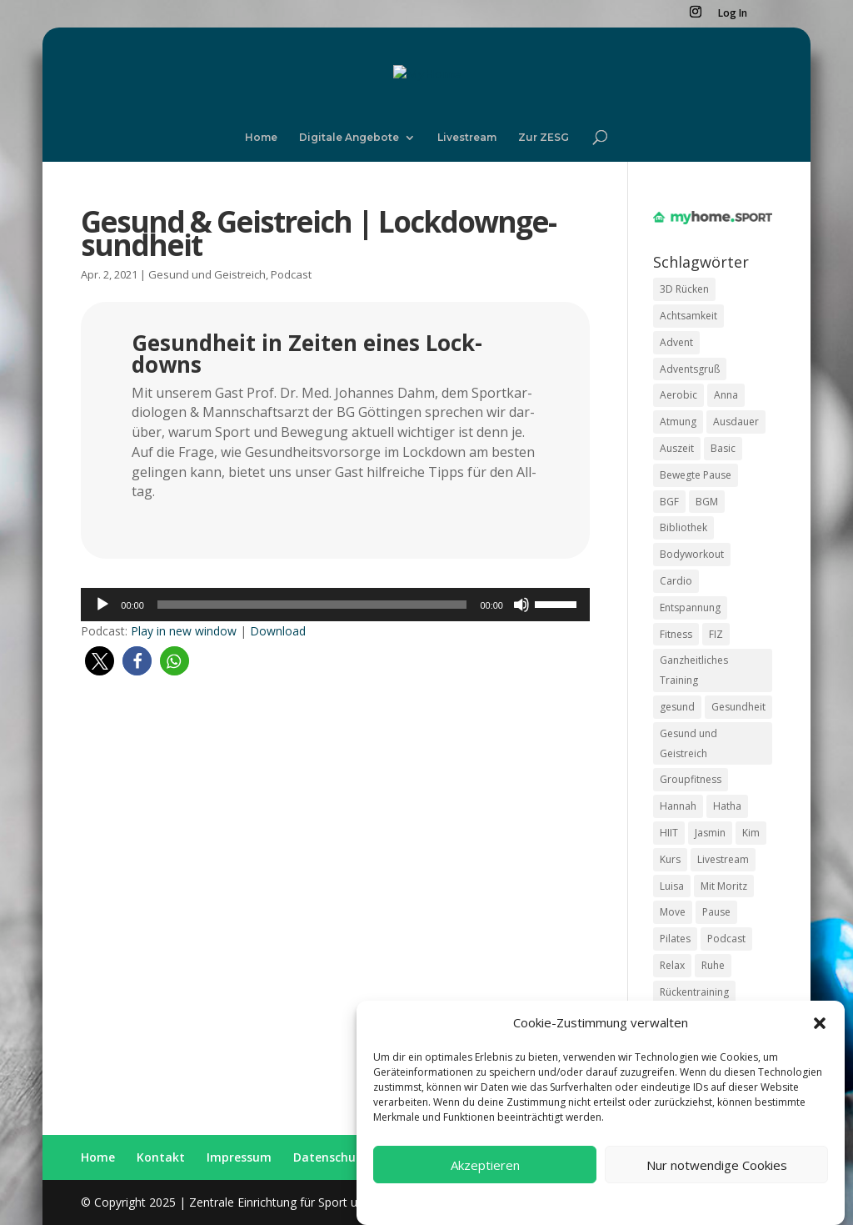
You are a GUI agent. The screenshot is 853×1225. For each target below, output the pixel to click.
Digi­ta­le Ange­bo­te (349, 137)
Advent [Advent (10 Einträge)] (676, 342)
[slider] (312, 604)
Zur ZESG (543, 137)
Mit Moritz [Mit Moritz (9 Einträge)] (724, 886)
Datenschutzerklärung (615, 1217)
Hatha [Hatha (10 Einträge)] (727, 806)
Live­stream (466, 137)
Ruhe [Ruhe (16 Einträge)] (713, 965)
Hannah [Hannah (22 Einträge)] (678, 806)
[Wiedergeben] (102, 604)
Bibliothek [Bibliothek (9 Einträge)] (683, 527)
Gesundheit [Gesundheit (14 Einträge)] (738, 707)
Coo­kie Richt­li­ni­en (514, 1217)
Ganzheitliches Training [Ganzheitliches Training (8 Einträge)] (694, 670)
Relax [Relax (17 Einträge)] (672, 965)
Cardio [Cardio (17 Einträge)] (676, 581)
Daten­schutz (330, 1157)
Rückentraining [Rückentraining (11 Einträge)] (694, 992)
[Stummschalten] (521, 604)
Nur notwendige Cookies (716, 1180)
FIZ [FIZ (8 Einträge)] (716, 634)
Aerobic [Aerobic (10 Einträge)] (678, 395)
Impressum (702, 1217)
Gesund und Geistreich (207, 274)
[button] (819, 1038)
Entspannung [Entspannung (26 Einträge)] (690, 607)
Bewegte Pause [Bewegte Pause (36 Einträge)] (695, 475)
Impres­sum (239, 1157)
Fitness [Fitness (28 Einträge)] (676, 634)
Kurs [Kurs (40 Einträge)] (670, 859)
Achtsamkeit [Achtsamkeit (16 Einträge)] (688, 316)
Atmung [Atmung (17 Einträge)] (678, 421)
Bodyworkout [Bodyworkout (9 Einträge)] (692, 554)
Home (261, 137)
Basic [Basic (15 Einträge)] (723, 448)
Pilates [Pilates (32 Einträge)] (675, 938)
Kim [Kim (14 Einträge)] (751, 833)
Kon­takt (161, 1157)
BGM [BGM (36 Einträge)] (707, 502)
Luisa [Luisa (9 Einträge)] (672, 886)
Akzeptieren (485, 1180)
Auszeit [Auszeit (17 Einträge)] (677, 448)
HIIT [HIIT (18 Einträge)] (669, 833)
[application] (335, 604)
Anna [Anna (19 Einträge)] (726, 395)
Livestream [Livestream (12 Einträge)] (723, 859)
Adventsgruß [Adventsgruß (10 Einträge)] (690, 369)
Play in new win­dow (184, 631)
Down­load (278, 631)
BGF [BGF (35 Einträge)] (669, 502)
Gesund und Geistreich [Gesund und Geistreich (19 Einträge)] (688, 743)
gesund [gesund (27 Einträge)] (677, 707)
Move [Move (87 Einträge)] (673, 912)
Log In (732, 14)
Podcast (291, 274)
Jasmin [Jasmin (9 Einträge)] (710, 833)
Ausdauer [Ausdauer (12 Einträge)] (736, 421)
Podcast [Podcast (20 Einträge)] (726, 938)
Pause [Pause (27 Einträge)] (716, 912)
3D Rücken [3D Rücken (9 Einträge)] (684, 289)
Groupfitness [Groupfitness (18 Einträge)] (690, 779)
